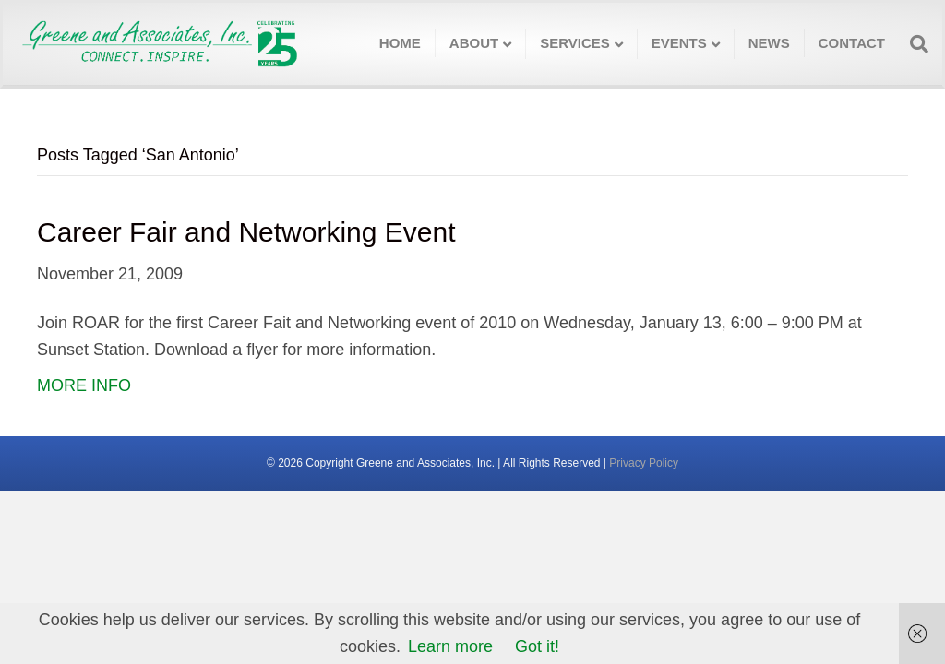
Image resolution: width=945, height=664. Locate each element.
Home (400, 43)
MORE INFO (84, 385)
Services (575, 43)
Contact (852, 43)
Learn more (450, 646)
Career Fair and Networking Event (246, 232)
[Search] (913, 44)
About (473, 43)
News (769, 43)
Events (679, 43)
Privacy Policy (643, 462)
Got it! (537, 646)
